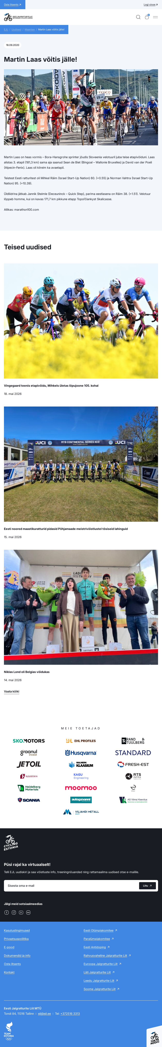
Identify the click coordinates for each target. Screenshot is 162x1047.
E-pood (9, 947)
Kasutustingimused (17, 930)
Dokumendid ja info (17, 955)
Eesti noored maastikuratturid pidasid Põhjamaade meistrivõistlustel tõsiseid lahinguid (66, 529)
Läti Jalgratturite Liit (97, 972)
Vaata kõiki (11, 691)
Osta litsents (12, 964)
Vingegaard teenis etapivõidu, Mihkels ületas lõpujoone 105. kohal (51, 385)
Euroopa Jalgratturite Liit (101, 964)
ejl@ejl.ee (44, 1013)
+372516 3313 (70, 1013)
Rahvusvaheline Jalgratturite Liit (105, 955)
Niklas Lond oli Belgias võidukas (27, 672)
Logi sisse (149, 4)
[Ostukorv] (146, 17)
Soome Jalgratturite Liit (100, 989)
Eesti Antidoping (95, 947)
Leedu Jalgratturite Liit (99, 980)
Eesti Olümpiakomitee (98, 930)
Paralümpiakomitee (97, 939)
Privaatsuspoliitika (16, 939)
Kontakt (9, 972)
